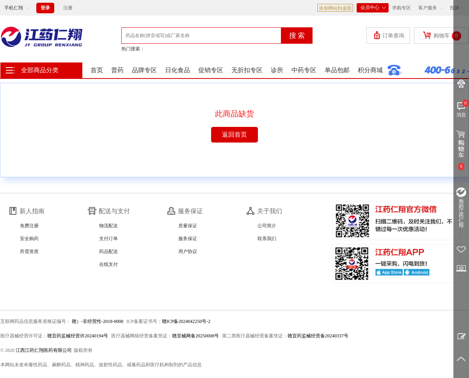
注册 (68, 8)
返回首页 (234, 134)
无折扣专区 (247, 70)
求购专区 (401, 8)
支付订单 (108, 238)
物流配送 (108, 225)
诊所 (277, 70)
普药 (117, 70)
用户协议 (187, 251)
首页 (97, 70)
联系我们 (267, 238)
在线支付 (108, 264)
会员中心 (373, 6)
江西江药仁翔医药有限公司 (44, 350)
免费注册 (29, 225)
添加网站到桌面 (335, 8)
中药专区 (303, 70)
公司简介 (267, 225)
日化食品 (177, 70)
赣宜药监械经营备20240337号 (318, 336)
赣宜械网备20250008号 (195, 336)
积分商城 (370, 70)
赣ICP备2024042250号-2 (186, 321)
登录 (45, 8)
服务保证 (187, 238)
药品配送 (108, 251)
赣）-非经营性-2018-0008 (97, 321)
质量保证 (187, 225)
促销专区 (210, 70)
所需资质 (29, 251)
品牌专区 (144, 70)
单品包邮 (337, 70)
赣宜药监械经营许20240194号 (77, 336)
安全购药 (29, 238)
